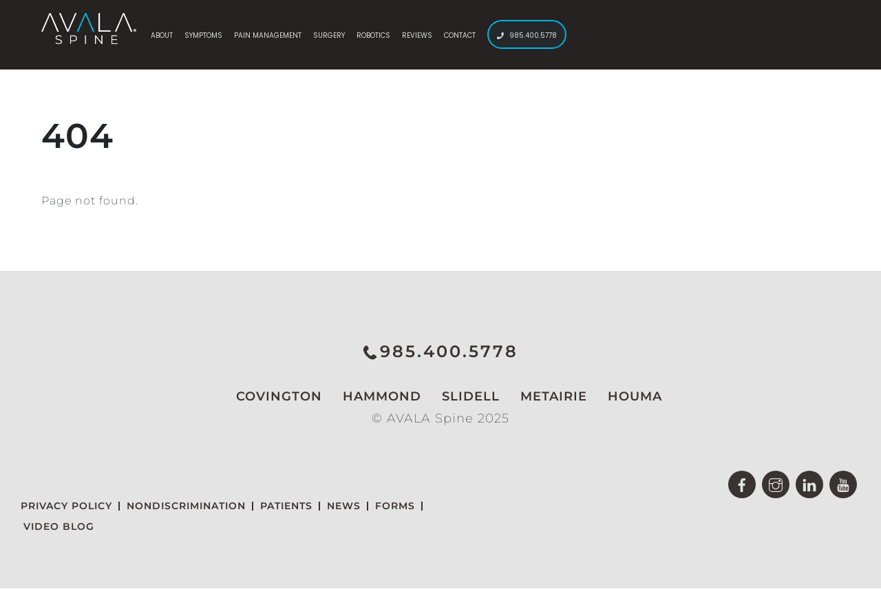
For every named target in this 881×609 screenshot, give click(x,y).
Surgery (329, 35)
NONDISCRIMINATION (186, 506)
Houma (626, 396)
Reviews (417, 35)
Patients (286, 506)
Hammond (373, 396)
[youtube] (843, 484)
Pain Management (267, 35)
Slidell (462, 396)
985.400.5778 (527, 35)
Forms (395, 506)
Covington (271, 396)
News (344, 506)
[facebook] (742, 484)
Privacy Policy (66, 506)
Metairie (545, 396)
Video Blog (58, 526)
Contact (460, 35)
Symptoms (203, 35)
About (162, 35)
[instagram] (775, 484)
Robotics (373, 35)
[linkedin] (809, 484)
